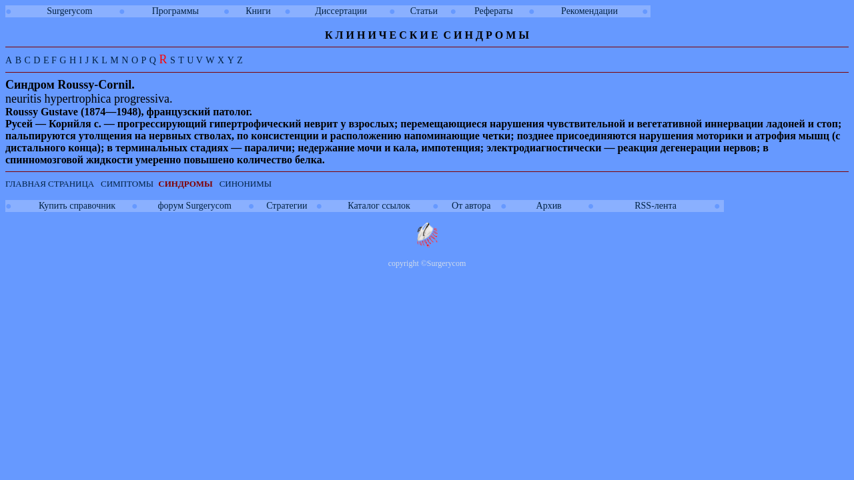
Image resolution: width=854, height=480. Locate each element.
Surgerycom (69, 11)
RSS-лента (655, 206)
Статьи (424, 11)
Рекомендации (589, 11)
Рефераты (493, 11)
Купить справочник (77, 206)
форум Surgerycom (195, 206)
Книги (258, 11)
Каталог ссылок (379, 206)
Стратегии (286, 206)
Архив (549, 206)
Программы (175, 11)
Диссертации (341, 11)
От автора (471, 206)
